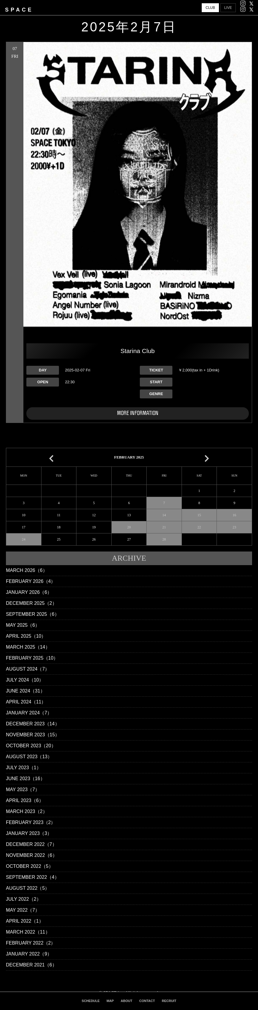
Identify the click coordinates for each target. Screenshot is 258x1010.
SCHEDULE (91, 1001)
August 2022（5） (27, 888)
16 (234, 515)
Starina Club (138, 350)
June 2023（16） (25, 778)
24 (23, 539)
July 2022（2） (23, 899)
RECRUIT (169, 1001)
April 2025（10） (26, 636)
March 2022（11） (28, 931)
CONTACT (147, 1001)
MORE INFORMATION (137, 413)
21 (164, 527)
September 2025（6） (32, 614)
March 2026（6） (26, 570)
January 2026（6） (29, 592)
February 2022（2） (30, 942)
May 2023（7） (23, 789)
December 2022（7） (31, 844)
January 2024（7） (29, 712)
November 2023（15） (33, 734)
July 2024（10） (25, 679)
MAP (110, 1001)
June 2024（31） (25, 690)
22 (199, 527)
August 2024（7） (27, 668)
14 (164, 515)
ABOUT (126, 1001)
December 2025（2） (31, 603)
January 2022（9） (29, 953)
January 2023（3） (29, 833)
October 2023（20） (31, 745)
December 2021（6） (31, 964)
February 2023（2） (30, 822)
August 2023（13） (29, 756)
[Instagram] (243, 4)
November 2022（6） (31, 855)
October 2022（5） (29, 866)
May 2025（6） (23, 625)
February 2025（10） (32, 657)
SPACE (19, 10)
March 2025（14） (28, 647)
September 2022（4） (32, 877)
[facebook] (251, 4)
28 (164, 539)
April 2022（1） (25, 921)
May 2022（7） (23, 910)
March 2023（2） (26, 811)
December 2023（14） (33, 723)
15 (199, 515)
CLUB (210, 8)
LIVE (228, 8)
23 (234, 527)
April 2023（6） (25, 800)
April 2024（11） (26, 701)
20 (129, 527)
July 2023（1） (23, 767)
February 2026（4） (30, 581)
